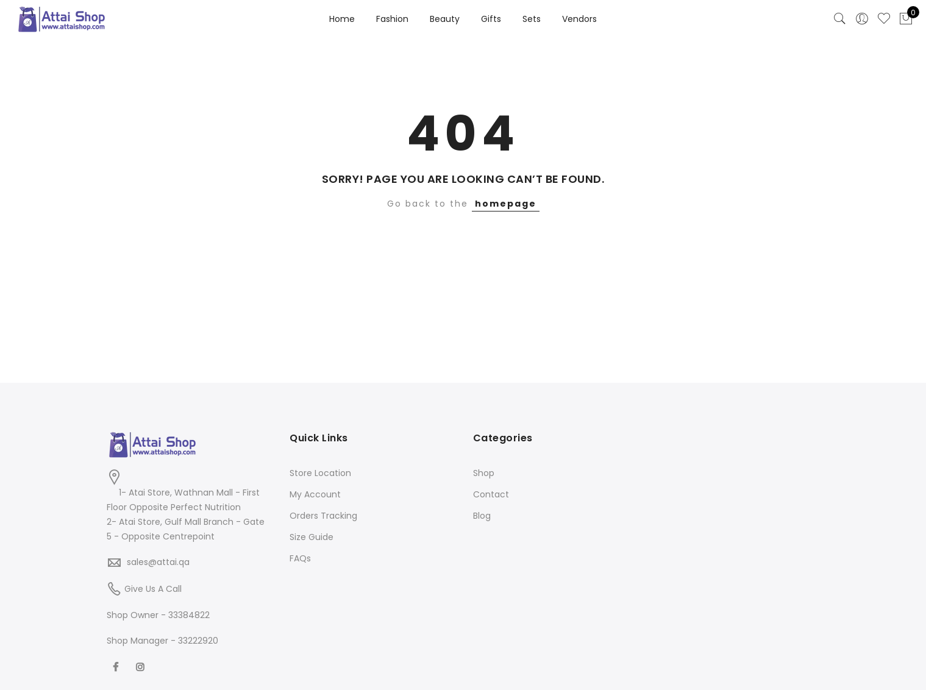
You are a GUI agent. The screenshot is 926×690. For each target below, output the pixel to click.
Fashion (392, 19)
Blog (482, 516)
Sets (531, 19)
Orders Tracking (323, 516)
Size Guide (311, 537)
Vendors (579, 19)
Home (342, 19)
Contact (491, 494)
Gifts (491, 19)
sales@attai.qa (158, 562)
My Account (315, 494)
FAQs (300, 558)
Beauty (445, 19)
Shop (483, 473)
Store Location (320, 473)
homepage (505, 203)
